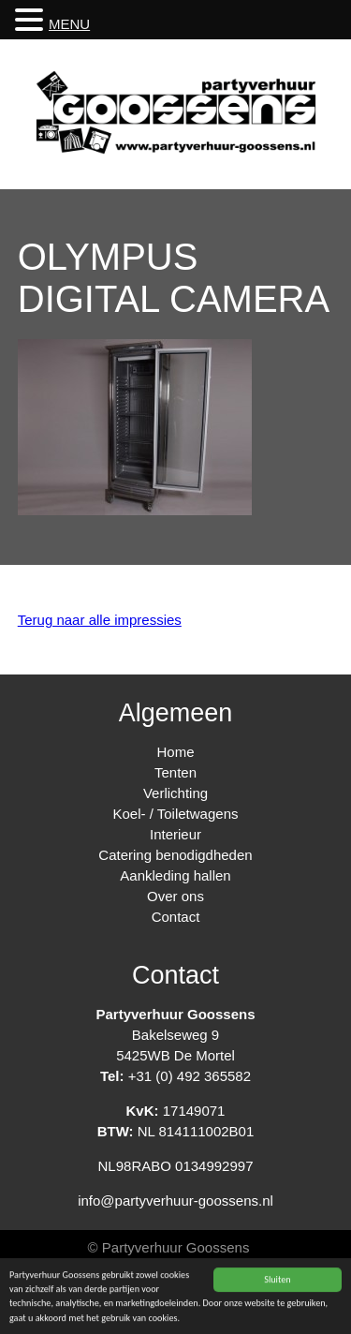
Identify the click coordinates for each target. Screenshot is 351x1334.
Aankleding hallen (175, 875)
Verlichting (175, 793)
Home (175, 752)
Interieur (175, 834)
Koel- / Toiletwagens (176, 814)
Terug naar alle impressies (100, 620)
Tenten (175, 772)
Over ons (175, 896)
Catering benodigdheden (175, 855)
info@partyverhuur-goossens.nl (175, 1200)
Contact (176, 917)
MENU (69, 24)
